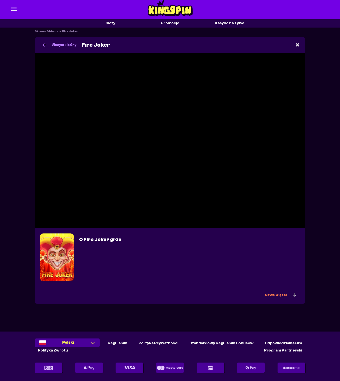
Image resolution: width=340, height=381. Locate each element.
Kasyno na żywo (229, 23)
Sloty (110, 23)
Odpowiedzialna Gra (283, 343)
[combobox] (67, 344)
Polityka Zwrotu (53, 350)
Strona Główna (46, 31)
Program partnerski (283, 350)
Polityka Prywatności (158, 343)
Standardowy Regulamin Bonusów (221, 343)
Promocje (170, 23)
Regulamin (117, 343)
